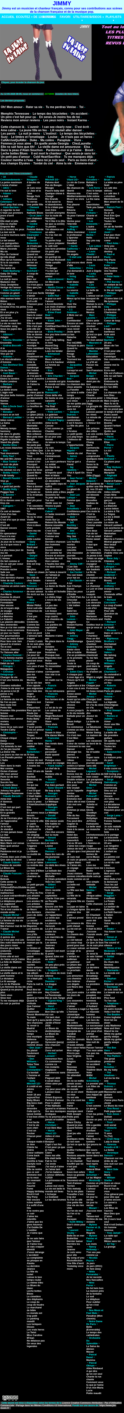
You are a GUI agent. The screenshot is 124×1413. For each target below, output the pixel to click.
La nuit (4, 196)
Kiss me (5, 503)
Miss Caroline (34, 1335)
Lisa (47, 633)
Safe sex (5, 572)
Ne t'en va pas (8, 702)
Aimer (107, 721)
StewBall (72, 243)
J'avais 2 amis (35, 641)
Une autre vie (7, 268)
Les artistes (33, 903)
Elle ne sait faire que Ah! (18, 146)
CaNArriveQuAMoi (13, 140)
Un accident (79, 113)
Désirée (49, 903)
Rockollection (74, 1260)
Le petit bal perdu (10, 486)
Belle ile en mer (75, 1235)
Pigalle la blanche (10, 439)
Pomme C (5, 566)
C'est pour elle (112, 351)
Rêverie (71, 210)
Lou (2, 763)
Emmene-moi (84, 163)
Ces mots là (93, 511)
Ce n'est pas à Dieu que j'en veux (35, 287)
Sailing (108, 713)
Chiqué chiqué (8, 738)
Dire (2, 530)
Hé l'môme (33, 370)
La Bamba (92, 248)
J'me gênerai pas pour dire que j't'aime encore (113, 1197)
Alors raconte (53, 890)
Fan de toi (91, 533)
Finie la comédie (31, 363)
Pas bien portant (54, 785)
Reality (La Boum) (110, 579)
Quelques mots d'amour (94, 460)
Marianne (91, 616)
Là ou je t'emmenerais (52, 454)
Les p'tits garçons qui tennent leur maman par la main (34, 940)
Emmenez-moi (8, 599)
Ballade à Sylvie (91, 184)
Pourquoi (32, 464)
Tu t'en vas (6, 265)
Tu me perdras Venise (61, 107)
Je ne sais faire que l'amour (35, 1240)
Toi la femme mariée (11, 657)
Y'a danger (51, 268)
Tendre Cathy (7, 729)
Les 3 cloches (53, 309)
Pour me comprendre (93, 454)
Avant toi (5, 516)
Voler (89, 1072)
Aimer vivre (73, 649)
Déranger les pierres (74, 753)
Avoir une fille (112, 724)
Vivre (77, 140)
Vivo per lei (6, 353)
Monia (107, 279)
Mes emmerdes (9, 624)
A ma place (6, 375)
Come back (33, 1155)
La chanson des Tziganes (36, 844)
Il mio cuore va (112, 768)
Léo (29, 881)
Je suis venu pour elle (74, 1253)
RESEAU (49, 16)
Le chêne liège (53, 597)
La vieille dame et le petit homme (11, 974)
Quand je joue (75, 1125)
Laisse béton (111, 508)
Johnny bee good (10, 790)
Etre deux (91, 530)
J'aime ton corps (76, 845)
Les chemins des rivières (74, 980)
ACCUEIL (7, 16)
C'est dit (5, 525)
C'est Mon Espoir (72, 739)
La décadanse (112, 804)
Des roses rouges (92, 280)
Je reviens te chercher (52, 911)
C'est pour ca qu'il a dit (34, 300)
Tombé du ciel (43, 163)
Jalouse (4, 815)
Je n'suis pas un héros (34, 247)
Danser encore (8, 528)
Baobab (31, 776)
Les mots (91, 1244)
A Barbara (32, 757)
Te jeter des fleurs (55, 497)
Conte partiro (7, 351)
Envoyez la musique (33, 344)
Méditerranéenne (76, 196)
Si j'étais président (55, 879)
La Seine (109, 1150)
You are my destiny (110, 250)
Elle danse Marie (54, 735)
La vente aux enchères (52, 919)
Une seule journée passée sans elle (95, 763)
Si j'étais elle (74, 1158)
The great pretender (109, 1060)
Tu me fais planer (92, 659)
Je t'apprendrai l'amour (8, 822)
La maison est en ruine (94, 579)
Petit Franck (52, 718)
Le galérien (51, 414)
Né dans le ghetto (10, 434)
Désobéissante (75, 768)
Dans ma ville (52, 1155)
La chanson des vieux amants (76, 385)
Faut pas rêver (112, 235)
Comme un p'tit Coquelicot (94, 1184)
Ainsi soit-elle (34, 608)
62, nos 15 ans (94, 489)
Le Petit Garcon (113, 912)
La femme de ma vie (11, 699)
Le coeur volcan (76, 948)
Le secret (32, 920)
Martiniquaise (112, 967)
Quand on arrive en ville (34, 255)
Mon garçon (33, 959)
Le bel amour (7, 240)
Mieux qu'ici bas (76, 298)
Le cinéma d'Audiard (92, 1005)
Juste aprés (73, 331)
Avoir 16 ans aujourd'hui (34, 1096)
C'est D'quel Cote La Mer (33, 792)
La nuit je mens (29, 133)
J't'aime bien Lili (113, 298)
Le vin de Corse (76, 182)
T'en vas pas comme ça (93, 1253)
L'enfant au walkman (73, 958)
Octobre (49, 646)
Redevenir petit (94, 1091)
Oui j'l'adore (111, 268)
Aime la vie (63, 163)
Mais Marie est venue (12, 843)
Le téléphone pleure (11, 901)
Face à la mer (7, 536)
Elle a (30, 320)
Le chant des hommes (93, 999)
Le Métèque (51, 801)
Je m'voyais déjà (9, 608)
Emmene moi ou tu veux (34, 1176)
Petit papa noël (112, 1111)
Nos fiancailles (94, 1279)
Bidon (3, 301)
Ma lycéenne (111, 301)
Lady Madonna (112, 1025)
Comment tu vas (76, 746)
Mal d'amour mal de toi (13, 926)
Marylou (31, 569)
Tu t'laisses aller (9, 652)
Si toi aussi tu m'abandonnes (53, 203)
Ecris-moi (109, 370)
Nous (70, 201)
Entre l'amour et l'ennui (34, 338)
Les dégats (73, 984)
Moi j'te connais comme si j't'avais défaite (76, 1042)
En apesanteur (8, 533)
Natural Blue (93, 1169)
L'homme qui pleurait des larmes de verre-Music (93, 852)
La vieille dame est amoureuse (59, 146)
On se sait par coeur (11, 563)
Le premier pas (94, 1083)
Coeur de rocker (76, 743)
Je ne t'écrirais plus (11, 818)
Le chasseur (93, 586)
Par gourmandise (10, 635)
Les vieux (72, 400)
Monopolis (92, 450)
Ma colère (47, 140)
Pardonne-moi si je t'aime (64, 150)
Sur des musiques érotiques (55, 1112)
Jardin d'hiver (53, 1020)
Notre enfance (35, 967)
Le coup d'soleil (113, 605)
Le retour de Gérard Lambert (113, 524)
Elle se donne (34, 334)
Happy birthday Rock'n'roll (35, 1193)
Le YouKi (109, 627)
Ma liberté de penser (52, 468)
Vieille (107, 619)
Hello (89, 237)
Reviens (31, 483)
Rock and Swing (32, 548)
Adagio (4, 337)
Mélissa (71, 1036)
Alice (29, 1091)
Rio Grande (51, 199)
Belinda (4, 879)
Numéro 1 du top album (34, 971)
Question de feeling (111, 615)
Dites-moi (91, 702)
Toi (81, 107)
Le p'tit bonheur (54, 417)
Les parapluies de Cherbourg (94, 781)
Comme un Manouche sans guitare (113, 1092)
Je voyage (6, 610)
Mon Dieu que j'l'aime (112, 1215)
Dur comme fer (53, 552)
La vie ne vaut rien (10, 323)
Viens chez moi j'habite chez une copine (113, 553)
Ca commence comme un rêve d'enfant (75, 730)
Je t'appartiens (53, 915)
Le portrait (6, 555)
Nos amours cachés (33, 963)
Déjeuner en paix (113, 984)
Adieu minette (112, 492)
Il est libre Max (53, 1127)
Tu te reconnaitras (93, 1060)
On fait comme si (10, 561)
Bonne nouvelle (54, 525)
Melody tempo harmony (8, 430)
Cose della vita (53, 395)
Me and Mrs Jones (10, 458)
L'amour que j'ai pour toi (34, 653)
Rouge (70, 353)
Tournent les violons (74, 360)
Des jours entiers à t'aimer (76, 764)
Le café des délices (110, 189)
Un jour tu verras (91, 1198)
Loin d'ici (91, 608)
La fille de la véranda (73, 897)
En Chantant (93, 915)
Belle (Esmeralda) (93, 1328)
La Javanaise (111, 807)
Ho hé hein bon (94, 1288)
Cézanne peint (94, 398)
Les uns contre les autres (94, 435)
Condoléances (53, 434)
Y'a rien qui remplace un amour (52, 273)
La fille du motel (32, 1273)
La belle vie (110, 732)
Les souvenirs (75, 1000)
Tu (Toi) (108, 1136)
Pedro (70, 207)
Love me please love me (94, 866)
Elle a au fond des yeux (74, 783)
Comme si (6, 497)
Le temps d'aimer (72, 1005)
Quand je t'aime (35, 997)
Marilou (31, 680)
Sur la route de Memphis (53, 217)
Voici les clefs (53, 881)
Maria (107, 1174)
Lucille (90, 749)
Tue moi (49, 500)
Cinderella (32, 622)
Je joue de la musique (12, 541)
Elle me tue (6, 810)
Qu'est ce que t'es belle (94, 336)
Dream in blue (53, 732)
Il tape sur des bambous (112, 330)
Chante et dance (91, 217)
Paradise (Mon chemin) (94, 1317)
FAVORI (65, 16)
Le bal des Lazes (92, 839)
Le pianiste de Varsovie (53, 924)
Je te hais (5, 826)
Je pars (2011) (94, 1266)
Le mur (49, 458)
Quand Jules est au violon (54, 958)
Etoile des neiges (114, 953)
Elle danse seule (54, 821)
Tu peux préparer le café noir (54, 244)
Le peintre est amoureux (112, 858)
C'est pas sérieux (32, 618)
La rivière (91, 989)
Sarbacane (51, 663)
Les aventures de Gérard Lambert (114, 529)
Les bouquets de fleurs (34, 908)
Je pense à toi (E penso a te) (9, 692)
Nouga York (33, 196)
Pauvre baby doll (54, 190)
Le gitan (31, 411)
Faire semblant (35, 348)
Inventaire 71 (93, 550)
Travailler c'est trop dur (75, 1195)
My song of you (75, 1257)
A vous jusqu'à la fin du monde (75, 712)
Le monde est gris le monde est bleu (55, 383)
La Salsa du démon (92, 1347)
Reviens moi (34, 702)
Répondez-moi (53, 657)
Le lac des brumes (55, 1199)
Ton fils (71, 356)
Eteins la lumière (9, 378)
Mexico (90, 312)
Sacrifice (50, 328)
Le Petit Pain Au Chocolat (76, 598)
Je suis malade (112, 826)
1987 (3, 508)
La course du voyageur (93, 562)
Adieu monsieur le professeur (76, 233)
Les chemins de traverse (54, 620)
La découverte (35, 398)
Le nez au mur (35, 417)
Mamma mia (73, 193)
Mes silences (34, 431)
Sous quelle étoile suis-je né (93, 876)
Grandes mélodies (10, 685)
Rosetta (4, 724)
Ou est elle (73, 1097)
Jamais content (9, 320)
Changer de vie (8, 677)
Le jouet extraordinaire (13, 895)
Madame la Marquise (110, 471)
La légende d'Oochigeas (111, 703)
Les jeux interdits (71, 548)
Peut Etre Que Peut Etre (112, 217)
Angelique (92, 790)
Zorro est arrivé (54, 1050)
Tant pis (108, 707)
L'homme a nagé (76, 1009)
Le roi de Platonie (10, 984)
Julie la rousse (112, 569)
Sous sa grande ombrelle (76, 1176)
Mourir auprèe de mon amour (35, 590)
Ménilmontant (112, 199)
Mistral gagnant (113, 541)
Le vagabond (7, 903)
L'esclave (109, 868)
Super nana (92, 757)
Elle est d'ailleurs (114, 373)
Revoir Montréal (36, 1014)
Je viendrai (6, 829)
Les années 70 (35, 901)
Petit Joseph (74, 1114)
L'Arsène (72, 431)
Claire (48, 1152)
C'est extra (92, 193)
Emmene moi (74, 798)
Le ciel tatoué (74, 939)
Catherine (32, 281)
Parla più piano (112, 691)
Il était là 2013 (94, 928)
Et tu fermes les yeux (12, 229)
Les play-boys (75, 436)
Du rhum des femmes (111, 963)
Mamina (90, 1360)
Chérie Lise (92, 519)
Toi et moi (5, 646)
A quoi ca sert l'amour (53, 300)
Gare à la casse (75, 829)
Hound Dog (51, 345)
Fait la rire (51, 1161)
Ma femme (6, 840)
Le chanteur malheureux (7, 891)
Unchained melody (110, 645)
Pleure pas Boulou (110, 421)
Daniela (31, 1166)
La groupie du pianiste (94, 407)
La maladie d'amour (92, 980)
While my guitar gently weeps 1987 (113, 1042)
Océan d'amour (9, 771)
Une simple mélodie (92, 883)
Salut (70, 608)
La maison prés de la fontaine (95, 1292)
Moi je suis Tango (55, 997)
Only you (109, 246)
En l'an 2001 (111, 387)
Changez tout (93, 699)
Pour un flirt (93, 638)
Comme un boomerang (110, 786)
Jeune (107, 1103)
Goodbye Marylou (91, 814)
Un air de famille (113, 226)
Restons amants (76, 1155)
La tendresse (34, 403)
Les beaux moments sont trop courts (53, 613)
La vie (89, 583)
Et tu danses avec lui (12, 500)
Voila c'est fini (112, 1011)
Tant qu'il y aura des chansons (36, 1021)
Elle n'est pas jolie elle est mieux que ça (34, 329)
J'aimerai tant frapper (34, 637)
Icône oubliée (34, 1202)
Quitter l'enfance (76, 1150)
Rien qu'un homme (11, 259)
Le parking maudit (33, 1320)
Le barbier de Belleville (111, 908)
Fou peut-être (74, 821)
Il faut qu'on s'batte (52, 828)
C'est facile (33, 1122)
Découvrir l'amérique (110, 355)
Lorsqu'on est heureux (74, 371)
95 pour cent (52, 798)
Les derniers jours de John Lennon (34, 915)
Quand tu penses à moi (34, 477)
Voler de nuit (7, 580)
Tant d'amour (74, 1183)
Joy (47, 704)
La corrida (51, 583)
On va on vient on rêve (75, 1093)
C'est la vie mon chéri (33, 1126)
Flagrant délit (52, 1078)
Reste (30, 481)
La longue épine (76, 909)
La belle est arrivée (73, 886)
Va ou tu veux (34, 516)
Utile (69, 1208)
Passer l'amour (94, 1047)
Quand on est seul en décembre (55, 479)
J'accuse (91, 931)
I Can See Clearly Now (73, 568)
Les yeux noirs (53, 120)
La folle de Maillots (11, 962)
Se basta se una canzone (54, 399)
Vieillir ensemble (32, 521)
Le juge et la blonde (74, 952)
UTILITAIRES (82, 16)
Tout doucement (9, 453)
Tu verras (32, 201)
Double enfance (76, 779)
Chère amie (92, 320)
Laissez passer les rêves (94, 413)
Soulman (5, 409)
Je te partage (111, 834)
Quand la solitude (32, 1002)
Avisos (71, 707)
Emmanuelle (111, 384)
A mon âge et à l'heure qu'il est (75, 678)
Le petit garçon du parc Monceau (35, 887)
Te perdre (50, 226)
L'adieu (31, 848)
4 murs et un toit (9, 414)
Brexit (89, 150)
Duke (33, 140)
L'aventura (51, 378)
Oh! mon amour (9, 774)
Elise (107, 442)
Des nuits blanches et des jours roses (12, 944)
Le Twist (31, 1332)
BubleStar (72, 1238)
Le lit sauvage (8, 981)
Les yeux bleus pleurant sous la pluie (35, 660)
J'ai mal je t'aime (54, 1166)
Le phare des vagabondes (74, 966)
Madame (5, 837)
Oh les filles (7, 370)
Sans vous (6, 995)
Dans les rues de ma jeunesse (54, 855)
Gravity (71, 633)
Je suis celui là (112, 989)
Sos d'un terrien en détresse (32, 262)
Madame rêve (7, 281)
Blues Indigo (74, 721)
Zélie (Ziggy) (93, 475)
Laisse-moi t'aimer (92, 1134)
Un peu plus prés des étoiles (54, 966)
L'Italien (108, 915)
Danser (71, 749)
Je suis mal (73, 857)
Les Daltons (73, 602)
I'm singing (33, 834)
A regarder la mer (10, 210)
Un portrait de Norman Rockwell (55, 258)
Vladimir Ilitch (94, 1069)
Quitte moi (110, 431)
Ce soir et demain (10, 511)
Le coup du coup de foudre (35, 1303)
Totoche (31, 514)
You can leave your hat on (75, 576)
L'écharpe (50, 1194)
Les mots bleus (9, 785)
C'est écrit (82, 126)
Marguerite (110, 608)
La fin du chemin (91, 573)
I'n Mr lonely (7, 475)
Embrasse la (111, 381)
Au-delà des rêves (55, 865)
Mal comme (6, 768)
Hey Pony (32, 1197)
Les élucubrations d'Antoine (10, 360)
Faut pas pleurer (31, 352)
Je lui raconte (94, 1277)
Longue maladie (90, 612)
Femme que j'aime (73, 501)
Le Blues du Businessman (8, 869)
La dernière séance (33, 1267)
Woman (71, 627)
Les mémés (51, 843)
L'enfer (31, 420)
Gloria (89, 810)
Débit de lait (7, 663)
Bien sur (31, 279)
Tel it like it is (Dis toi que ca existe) (55, 222)
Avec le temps (94, 190)
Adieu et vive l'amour (52, 1137)
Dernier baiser (75, 1241)
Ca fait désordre (32, 1107)
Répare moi (6, 716)
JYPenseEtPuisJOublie (13, 887)
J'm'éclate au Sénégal (52, 291)
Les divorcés (93, 602)
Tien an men (7, 575)
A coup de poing (32, 275)
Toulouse (32, 199)
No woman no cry (10, 469)
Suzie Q (31, 237)
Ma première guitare (111, 736)
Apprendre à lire (76, 685)
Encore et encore (55, 555)
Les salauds (93, 605)
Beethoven (92, 898)
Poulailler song (8, 326)
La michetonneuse (95, 833)
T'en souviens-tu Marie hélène (35, 507)
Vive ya (4, 481)
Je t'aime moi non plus (111, 800)
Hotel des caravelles (72, 836)
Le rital (4, 834)
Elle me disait (34, 323)
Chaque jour (93, 685)
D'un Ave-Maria (94, 1387)
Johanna (5, 696)
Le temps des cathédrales (93, 1334)
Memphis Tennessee (15, 113)
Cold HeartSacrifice (46, 156)
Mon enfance (34, 434)
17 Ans (4, 876)
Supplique (51, 804)
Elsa (87, 146)
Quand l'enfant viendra (112, 427)
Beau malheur (53, 359)
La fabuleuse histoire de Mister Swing (93, 730)
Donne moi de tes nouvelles (75, 775)
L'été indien (73, 605)
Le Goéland (51, 1197)
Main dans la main (10, 765)
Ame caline (8, 130)
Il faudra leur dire (54, 563)
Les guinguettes (9, 243)
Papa (3, 848)
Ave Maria (6, 594)
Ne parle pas (34, 445)
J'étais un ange (94, 558)
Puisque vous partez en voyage (55, 761)
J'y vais (49, 447)
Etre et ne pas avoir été (94, 919)
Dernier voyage (94, 348)
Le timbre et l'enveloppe (28, 136)
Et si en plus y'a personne (9, 313)
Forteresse (92, 688)
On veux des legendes (34, 1345)
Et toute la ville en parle (35, 822)
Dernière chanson (55, 541)
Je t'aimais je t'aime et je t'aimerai (52, 578)
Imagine (71, 622)
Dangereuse (7, 743)
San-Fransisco (94, 370)
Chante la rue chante (93, 1378)
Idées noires (7, 420)
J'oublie (71, 870)
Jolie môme (92, 196)
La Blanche (110, 505)
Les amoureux (75, 975)
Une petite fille (35, 204)
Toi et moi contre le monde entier (11, 911)
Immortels (6, 276)
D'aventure (110, 818)
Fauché (31, 1185)
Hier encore (7, 605)
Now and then (112, 1028)
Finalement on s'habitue (35, 358)
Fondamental (7, 539)
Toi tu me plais (75, 1191)
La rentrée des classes (35, 866)
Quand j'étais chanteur (93, 642)
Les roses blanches (11, 447)
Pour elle (109, 610)
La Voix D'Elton (35, 870)
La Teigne (109, 514)
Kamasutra (92, 823)
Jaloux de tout (75, 848)
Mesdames (33, 428)
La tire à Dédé (112, 516)
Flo (106, 389)
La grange (110, 1246)
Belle (3, 735)
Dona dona (6, 884)
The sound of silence (111, 944)
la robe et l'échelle (55, 591)
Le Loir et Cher (94, 588)
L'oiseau (5, 558)
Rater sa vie (34, 107)
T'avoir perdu (34, 727)
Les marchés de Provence (54, 938)
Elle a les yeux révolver (94, 324)
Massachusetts (112, 1053)
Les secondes (34, 422)
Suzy (4, 136)
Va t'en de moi (75, 1210)
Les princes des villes (92, 430)
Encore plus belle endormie (10, 949)
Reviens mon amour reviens (20, 120)
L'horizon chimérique (73, 1013)
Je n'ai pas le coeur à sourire (35, 377)
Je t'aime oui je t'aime (12, 959)
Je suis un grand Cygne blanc (76, 861)
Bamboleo (51, 1003)
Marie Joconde (8, 248)
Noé (69, 1064)
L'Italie (4, 760)
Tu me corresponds (52, 670)
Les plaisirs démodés (12, 622)
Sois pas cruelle (31, 723)
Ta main (31, 1017)
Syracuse (50, 1039)
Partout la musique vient (75, 1110)
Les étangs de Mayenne (35, 924)
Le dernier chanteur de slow (33, 876)
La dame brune (8, 389)
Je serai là (92, 953)
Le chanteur (33, 251)
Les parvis (8, 133)
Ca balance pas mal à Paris (95, 388)
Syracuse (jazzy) (54, 1042)
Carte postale (52, 528)
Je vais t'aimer (94, 956)
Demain (108, 210)
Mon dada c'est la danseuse (112, 880)
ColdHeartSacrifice (55, 326)
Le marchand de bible (34, 1309)
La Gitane (32, 851)
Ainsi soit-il (92, 257)
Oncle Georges (35, 975)
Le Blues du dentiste (52, 1035)
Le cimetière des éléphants (35, 1298)
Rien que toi (33, 710)
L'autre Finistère (91, 228)
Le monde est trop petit (34, 1314)
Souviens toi (52, 494)
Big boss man (34, 1103)
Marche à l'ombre (114, 539)
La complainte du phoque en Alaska (35, 1260)
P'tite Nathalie (53, 1105)
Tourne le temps (32, 1032)
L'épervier (72, 237)
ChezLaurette (81, 143)
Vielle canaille (53, 262)
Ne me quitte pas (76, 403)
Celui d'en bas (8, 514)
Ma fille (108, 917)
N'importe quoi (53, 472)
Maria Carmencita (92, 446)
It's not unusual (113, 1119)
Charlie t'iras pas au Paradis (54, 899)
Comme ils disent (10, 597)
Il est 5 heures (75, 422)
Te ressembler (53, 666)
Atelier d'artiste (35, 763)
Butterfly (31, 561)
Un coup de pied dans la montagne (93, 666)
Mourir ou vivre (75, 199)
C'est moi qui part (10, 807)
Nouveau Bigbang (72, 1068)
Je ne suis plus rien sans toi (35, 645)
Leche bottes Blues (14, 153)
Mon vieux (32, 442)
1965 (89, 892)
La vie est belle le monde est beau (55, 1190)
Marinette (32, 425)
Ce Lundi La (93, 508)
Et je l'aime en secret (12, 917)
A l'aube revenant (55, 514)
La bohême (6, 613)
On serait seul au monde (75, 1087)
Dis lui (89, 1116)
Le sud (90, 1296)
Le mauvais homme (92, 1013)
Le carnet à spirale (110, 1204)
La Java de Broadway (92, 974)
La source (72, 290)
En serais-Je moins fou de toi (59, 117)
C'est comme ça (54, 428)
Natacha (71, 337)
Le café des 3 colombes (111, 195)
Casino (90, 901)
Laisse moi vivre (54, 1185)
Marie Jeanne (93, 1039)
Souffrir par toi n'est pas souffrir (75, 1166)
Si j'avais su (33, 492)
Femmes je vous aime (16, 143)
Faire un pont (34, 633)
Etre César (33, 818)
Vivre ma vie (34, 530)
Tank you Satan (95, 207)
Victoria (90, 1067)
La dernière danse (92, 969)
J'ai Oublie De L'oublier (34, 1228)
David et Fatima (113, 481)
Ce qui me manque (32, 786)
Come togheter (112, 1017)
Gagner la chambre (72, 825)
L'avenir (33, 126)
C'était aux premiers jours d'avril (11, 214)
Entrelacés (33, 630)
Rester (70, 1152)
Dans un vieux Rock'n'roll (112, 1184)
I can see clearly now (56, 126)
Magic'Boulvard (54, 716)
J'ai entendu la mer (11, 746)
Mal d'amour (7, 923)
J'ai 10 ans (6, 317)
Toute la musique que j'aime (74, 666)
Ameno (49, 373)
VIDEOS (95, 16)
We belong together (110, 656)
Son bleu (109, 547)
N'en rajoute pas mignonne (35, 687)
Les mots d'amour (55, 306)
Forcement (73, 818)
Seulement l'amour (33, 1054)
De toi (48, 868)
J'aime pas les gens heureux (35, 1223)
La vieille (109, 903)
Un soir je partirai (10, 1003)
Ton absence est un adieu (54, 231)
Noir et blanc (52, 475)
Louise (53, 136)
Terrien (71, 1185)
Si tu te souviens (9, 262)
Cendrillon (110, 1006)
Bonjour (49, 1141)
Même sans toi (112, 1241)
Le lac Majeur (93, 1177)
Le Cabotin (6, 619)
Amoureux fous (54, 1058)
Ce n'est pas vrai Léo (12, 939)
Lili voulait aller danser (66, 130)
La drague (51, 984)
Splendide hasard (92, 468)
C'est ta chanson (91, 515)
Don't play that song (11, 204)
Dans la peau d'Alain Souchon (22, 150)
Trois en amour (35, 729)
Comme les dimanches (33, 626)
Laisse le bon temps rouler (34, 1278)
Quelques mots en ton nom (75, 1140)
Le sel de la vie (53, 707)
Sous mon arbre (76, 1172)
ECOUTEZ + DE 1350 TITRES (36, 16)
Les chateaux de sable (34, 219)
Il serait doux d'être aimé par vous (53, 1083)
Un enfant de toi (113, 284)
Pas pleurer (73, 204)
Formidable (6, 602)
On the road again (10, 436)
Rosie (48, 660)
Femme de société (10, 865)
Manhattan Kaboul (110, 535)
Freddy (108, 754)
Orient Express (53, 1097)
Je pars (90, 1263)
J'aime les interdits (32, 1217)
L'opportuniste (75, 445)
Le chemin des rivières (75, 935)
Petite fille (6, 707)
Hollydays (91, 818)
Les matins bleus (10, 246)
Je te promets (74, 657)
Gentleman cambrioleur (73, 418)
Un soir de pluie (9, 464)
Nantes (4, 400)
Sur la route (51, 834)
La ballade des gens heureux (53, 872)
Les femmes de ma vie (13, 986)
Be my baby (111, 1069)
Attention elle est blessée (93, 493)
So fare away (93, 1268)
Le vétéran (92, 1036)
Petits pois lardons (73, 1118)
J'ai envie (50, 1163)
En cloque (110, 503)
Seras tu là (92, 464)
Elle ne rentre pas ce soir (34, 1170)
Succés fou (6, 782)
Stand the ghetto (9, 442)
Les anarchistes (92, 203)
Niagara (71, 1061)
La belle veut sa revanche (93, 828)
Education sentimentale (93, 358)
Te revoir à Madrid (33, 1027)
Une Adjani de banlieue (94, 1096)
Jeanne (71, 1249)
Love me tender (54, 351)
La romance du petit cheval (75, 924)
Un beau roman (95, 691)
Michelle (50, 876)
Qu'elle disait (7, 257)
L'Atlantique (111, 398)
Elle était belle (53, 1158)
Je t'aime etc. (74, 865)
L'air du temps (53, 450)
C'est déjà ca (7, 304)
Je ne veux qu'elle (92, 330)
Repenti (108, 486)
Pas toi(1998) (74, 342)
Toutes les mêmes (110, 747)
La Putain (109, 901)
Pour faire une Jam (11, 641)
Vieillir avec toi (53, 503)
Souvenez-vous (75, 1180)
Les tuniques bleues (34, 1325)
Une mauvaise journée (75, 554)
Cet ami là (32, 798)
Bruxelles (91, 500)
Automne (72, 696)
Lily (106, 453)
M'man (30, 1338)
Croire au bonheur (32, 311)
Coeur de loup (112, 320)
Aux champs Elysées (15, 163)
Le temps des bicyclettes (50, 113)
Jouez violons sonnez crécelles (76, 875)
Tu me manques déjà (78, 156)
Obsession (73, 1072)
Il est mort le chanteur (46, 153)
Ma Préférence (75, 1028)
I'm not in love (8, 190)
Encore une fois (54, 906)
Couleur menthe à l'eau (17, 160)
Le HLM (108, 519)
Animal (49, 516)
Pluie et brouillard (32, 698)
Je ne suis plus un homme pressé (94, 948)
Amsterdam (73, 381)
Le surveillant (94, 1028)
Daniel (89, 528)
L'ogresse (109, 870)
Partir (70, 1105)
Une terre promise (55, 248)
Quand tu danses (72, 349)
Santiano (72, 240)
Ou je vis (109, 212)
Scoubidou (110, 743)
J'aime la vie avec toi (12, 688)
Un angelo (72, 254)
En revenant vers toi (33, 1181)
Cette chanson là (12, 126)
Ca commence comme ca (53, 1063)
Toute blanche (112, 890)
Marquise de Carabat (74, 1032)
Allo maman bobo (10, 298)
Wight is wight (94, 677)
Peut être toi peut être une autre (34, 992)
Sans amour (33, 489)
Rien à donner (35, 486)
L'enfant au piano (110, 853)
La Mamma (6, 616)
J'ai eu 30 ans (74, 843)
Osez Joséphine (9, 284)
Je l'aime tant (52, 1169)
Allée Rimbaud (94, 1368)
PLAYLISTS (113, 16)
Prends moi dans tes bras (34, 468)
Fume (30, 1188)
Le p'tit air (92, 362)
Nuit (69, 340)
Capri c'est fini (53, 1144)
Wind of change (113, 776)
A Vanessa (6, 801)
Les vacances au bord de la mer (94, 743)
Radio (89, 870)
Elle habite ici (52, 823)
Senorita (5, 779)
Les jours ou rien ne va (13, 754)
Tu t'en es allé (74, 1199)
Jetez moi (32, 389)
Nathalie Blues (35, 212)
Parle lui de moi (9, 776)
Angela (71, 682)
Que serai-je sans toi (73, 407)
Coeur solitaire (35, 1152)
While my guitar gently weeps (113, 1035)
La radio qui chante (111, 1237)
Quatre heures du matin (94, 648)
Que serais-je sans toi (80, 153)
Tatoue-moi (92, 1216)
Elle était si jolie (9, 221)
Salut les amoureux (72, 612)
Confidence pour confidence (76, 512)
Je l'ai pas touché (10, 749)
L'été (3, 425)
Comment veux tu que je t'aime (94, 1383)
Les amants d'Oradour (33, 897)
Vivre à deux (34, 525)
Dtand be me (111, 1031)
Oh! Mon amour (11, 107)
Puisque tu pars (76, 345)
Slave (48, 721)
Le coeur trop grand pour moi (75, 944)
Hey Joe (71, 536)
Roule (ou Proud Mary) (34, 714)
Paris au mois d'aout (82, 160)
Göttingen (6, 387)
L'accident (32, 1255)
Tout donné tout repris (92, 1162)
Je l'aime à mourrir (55, 572)
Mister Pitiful (34, 605)
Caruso (49, 425)
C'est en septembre (51, 894)
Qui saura (91, 1150)
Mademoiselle (74, 1025)
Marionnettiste (112, 406)
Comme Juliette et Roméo (91, 804)
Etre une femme (91, 924)
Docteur (71, 771)
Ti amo (108, 1133)
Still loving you (112, 774)
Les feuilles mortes (73, 543)
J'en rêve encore (54, 832)
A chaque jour (75, 674)
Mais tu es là (111, 403)
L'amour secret (35, 859)
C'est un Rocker (31, 1132)
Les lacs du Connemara (92, 1021)
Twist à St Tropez (32, 734)
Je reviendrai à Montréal (112, 676)
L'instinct (49, 133)
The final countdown (51, 407)
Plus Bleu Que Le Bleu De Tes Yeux (35, 453)
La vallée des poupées (93, 993)
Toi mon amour (94, 340)
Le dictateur (7, 978)
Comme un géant (10, 293)
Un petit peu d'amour (15, 156)
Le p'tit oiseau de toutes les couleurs (55, 931)
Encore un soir (75, 323)
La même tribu (35, 1282)
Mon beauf (110, 544)
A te (2, 348)
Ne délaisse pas (36, 1340)
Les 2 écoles (93, 1017)
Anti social (110, 1125)
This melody (74, 1188)
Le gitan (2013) (35, 414)
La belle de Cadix (92, 291)
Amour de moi (35, 760)
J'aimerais (32, 373)
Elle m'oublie (74, 652)
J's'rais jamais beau (11, 832)
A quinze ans (7, 937)
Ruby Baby (33, 718)
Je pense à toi (94, 555)
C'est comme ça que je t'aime (93, 1108)
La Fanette (73, 389)
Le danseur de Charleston (112, 311)
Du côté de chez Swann (33, 579)
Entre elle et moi (9, 956)
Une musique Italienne (34, 1038)
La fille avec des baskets (93, 568)
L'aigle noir (6, 392)
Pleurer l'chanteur (92, 634)
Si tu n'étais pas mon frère (54, 208)
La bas (70, 334)
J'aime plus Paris (114, 1100)
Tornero (71, 251)
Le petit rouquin (90, 593)
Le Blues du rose (113, 1105)
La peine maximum (11, 182)
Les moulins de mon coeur (95, 775)
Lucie (89, 1390)
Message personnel (51, 750)
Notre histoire (34, 447)
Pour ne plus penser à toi (34, 460)
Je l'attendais (93, 552)
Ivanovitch (73, 840)
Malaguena (6, 669)
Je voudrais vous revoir (73, 327)
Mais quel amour (9, 845)
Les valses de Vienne (53, 712)
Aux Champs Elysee (74, 587)
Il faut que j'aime (91, 546)
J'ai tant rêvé (52, 1017)
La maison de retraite (93, 736)
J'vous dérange (35, 1252)
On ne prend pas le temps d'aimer (113, 410)
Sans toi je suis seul (50, 160)
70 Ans (30, 754)
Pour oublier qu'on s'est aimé (93, 1305)
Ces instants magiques (52, 1068)
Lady (29, 649)
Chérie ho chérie (32, 1148)
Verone (108, 727)
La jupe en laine (76, 906)
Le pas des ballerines (51, 606)
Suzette (31, 552)
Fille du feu (73, 815)
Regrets (90, 1232)
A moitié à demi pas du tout (93, 381)
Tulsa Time (33, 1064)
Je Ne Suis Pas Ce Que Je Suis (95, 941)
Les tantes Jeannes (51, 944)
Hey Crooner (52, 992)
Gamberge (32, 367)
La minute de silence (93, 418)
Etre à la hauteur (54, 362)
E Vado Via (33, 826)
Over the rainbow (72, 305)
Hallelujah (72, 528)
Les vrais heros (35, 1329)
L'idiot (70, 185)
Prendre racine (8, 569)
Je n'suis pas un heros (76, 136)
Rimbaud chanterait (92, 653)
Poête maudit (93, 1393)
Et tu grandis (7, 812)
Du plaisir (32, 1050)
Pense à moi (52, 387)
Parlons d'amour (54, 1100)
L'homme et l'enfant (33, 1076)
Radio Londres (8, 381)
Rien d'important (33, 706)
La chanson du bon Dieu (112, 394)
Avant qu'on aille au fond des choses (76, 702)
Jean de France (35, 837)
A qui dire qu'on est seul (94, 1372)
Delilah (108, 1116)
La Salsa (5, 422)
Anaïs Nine (110, 494)
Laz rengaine (111, 845)
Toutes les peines (110, 222)
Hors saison (52, 561)
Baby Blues (33, 1100)
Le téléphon (93, 1299)
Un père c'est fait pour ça (18, 117)
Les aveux (92, 599)
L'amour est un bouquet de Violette (94, 298)
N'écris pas (73, 1053)
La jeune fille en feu (33, 130)
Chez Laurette (94, 522)
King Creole (52, 348)
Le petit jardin (74, 434)
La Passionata (53, 995)
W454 (89, 1075)
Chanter (49, 431)
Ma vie (4, 251)
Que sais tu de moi (11, 859)
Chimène (109, 561)
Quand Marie (34, 472)
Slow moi (5, 997)
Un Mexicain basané (52, 283)
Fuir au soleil (93, 536)
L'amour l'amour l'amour (91, 1191)
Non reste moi (8, 704)
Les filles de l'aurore (111, 1209)
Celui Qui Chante (91, 394)
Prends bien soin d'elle (13, 857)
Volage (49, 265)
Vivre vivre (51, 724)
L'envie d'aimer (9, 185)
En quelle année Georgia (52, 143)
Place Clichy (74, 1122)
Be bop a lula (52, 790)
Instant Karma (77, 120)
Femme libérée (35, 229)
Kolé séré (109, 334)
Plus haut (109, 997)
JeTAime (91, 821)
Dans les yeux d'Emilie (75, 593)
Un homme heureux (110, 1228)
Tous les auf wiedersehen (111, 886)
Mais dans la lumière (93, 1140)
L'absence (32, 840)
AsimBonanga (75, 641)
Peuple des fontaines (51, 651)
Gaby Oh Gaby (8, 273)
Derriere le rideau (73, 759)
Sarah (107, 920)
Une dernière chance (12, 577)
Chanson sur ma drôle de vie (113, 1159)
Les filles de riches (93, 1087)
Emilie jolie (73, 796)
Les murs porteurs (55, 461)
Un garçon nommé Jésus (35, 1043)
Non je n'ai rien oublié (12, 627)
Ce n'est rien (74, 735)
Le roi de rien (93, 597)
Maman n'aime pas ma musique (35, 674)
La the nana (92, 199)
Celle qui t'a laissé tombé (34, 1112)
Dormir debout (53, 550)
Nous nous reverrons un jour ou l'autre (12, 631)
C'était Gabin (34, 796)
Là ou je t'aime (35, 862)
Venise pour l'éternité (73, 222)
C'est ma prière (94, 1114)
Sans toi (109, 434)
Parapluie (64, 140)
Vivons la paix (53, 505)
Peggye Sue (7, 492)
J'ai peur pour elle (55, 1089)
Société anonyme (55, 212)
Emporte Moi (7, 226)
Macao (90, 1351)
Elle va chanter (8, 223)
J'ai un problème (76, 655)
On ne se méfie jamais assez (75, 1082)
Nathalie (50, 948)
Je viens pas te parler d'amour (35, 394)
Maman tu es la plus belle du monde (94, 307)
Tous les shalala (9, 906)
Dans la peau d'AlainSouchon (36, 803)
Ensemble (6, 342)
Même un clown (36, 572)
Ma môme (72, 481)
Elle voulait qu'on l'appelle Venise (75, 790)
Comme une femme (52, 537)
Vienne (4, 403)
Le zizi (107, 450)
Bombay (91, 497)
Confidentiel (74, 320)
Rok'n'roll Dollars (114, 1224)
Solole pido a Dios (55, 492)
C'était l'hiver (52, 533)
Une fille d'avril (75, 1263)
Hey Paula (110, 259)
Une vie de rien (75, 1205)
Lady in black (111, 1141)
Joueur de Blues (92, 717)
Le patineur (73, 962)
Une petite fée (74, 1202)
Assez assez (74, 693)
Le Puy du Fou (35, 892)
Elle (2, 218)
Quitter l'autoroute (33, 1010)
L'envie (71, 660)
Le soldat (50, 464)
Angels (108, 666)
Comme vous (93, 525)
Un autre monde (113, 1009)
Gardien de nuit (54, 558)
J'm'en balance (53, 1172)
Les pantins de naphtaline (53, 626)
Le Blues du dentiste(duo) (52, 1029)
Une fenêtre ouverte (110, 272)
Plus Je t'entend (9, 254)
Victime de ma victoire (94, 1220)
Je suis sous (34, 188)
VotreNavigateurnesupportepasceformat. (46, 86)
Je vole (90, 964)
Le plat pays (74, 398)
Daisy (3, 740)
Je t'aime (32, 381)
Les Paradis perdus (11, 757)
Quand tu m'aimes (10, 644)
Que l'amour (33, 1006)
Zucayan (72, 1219)
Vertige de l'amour (10, 287)
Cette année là (8, 881)
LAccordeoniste (54, 304)
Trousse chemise (10, 649)
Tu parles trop (53, 240)
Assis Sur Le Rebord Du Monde (55, 521)
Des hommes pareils (52, 546)
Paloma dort (52, 182)
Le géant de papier (73, 490)
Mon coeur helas (76, 1047)
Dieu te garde (34, 317)
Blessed (49, 323)
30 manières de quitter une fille (94, 485)
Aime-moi (5, 798)
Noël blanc (73, 281)
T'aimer (4, 928)
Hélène (71, 832)
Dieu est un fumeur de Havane (110, 793)
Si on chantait (74, 1161)
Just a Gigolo (93, 270)
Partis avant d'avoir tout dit (112, 416)
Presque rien (52, 655)
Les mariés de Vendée (35, 930)
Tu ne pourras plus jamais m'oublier (55, 1118)
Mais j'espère (111, 400)
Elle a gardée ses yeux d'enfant (93, 1128)
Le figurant (92, 1009)
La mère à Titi (112, 511)
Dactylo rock (34, 1163)
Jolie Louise (33, 539)
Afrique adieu (93, 895)
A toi (69, 583)
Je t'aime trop (34, 1244)
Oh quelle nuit (112, 740)
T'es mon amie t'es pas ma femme (94, 1053)
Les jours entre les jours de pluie (75, 995)
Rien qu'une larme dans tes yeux (94, 1155)
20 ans (108, 342)
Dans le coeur (34, 315)
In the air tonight (113, 290)
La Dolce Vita (7, 751)
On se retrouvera (54, 691)
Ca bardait (32, 1072)
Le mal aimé (7, 898)
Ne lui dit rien (34, 682)
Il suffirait (109, 898)
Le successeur (94, 1025)
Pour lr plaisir (53, 1103)
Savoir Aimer (52, 489)
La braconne (111, 837)
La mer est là (7, 232)
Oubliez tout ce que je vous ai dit (94, 627)
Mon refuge (73, 1050)
